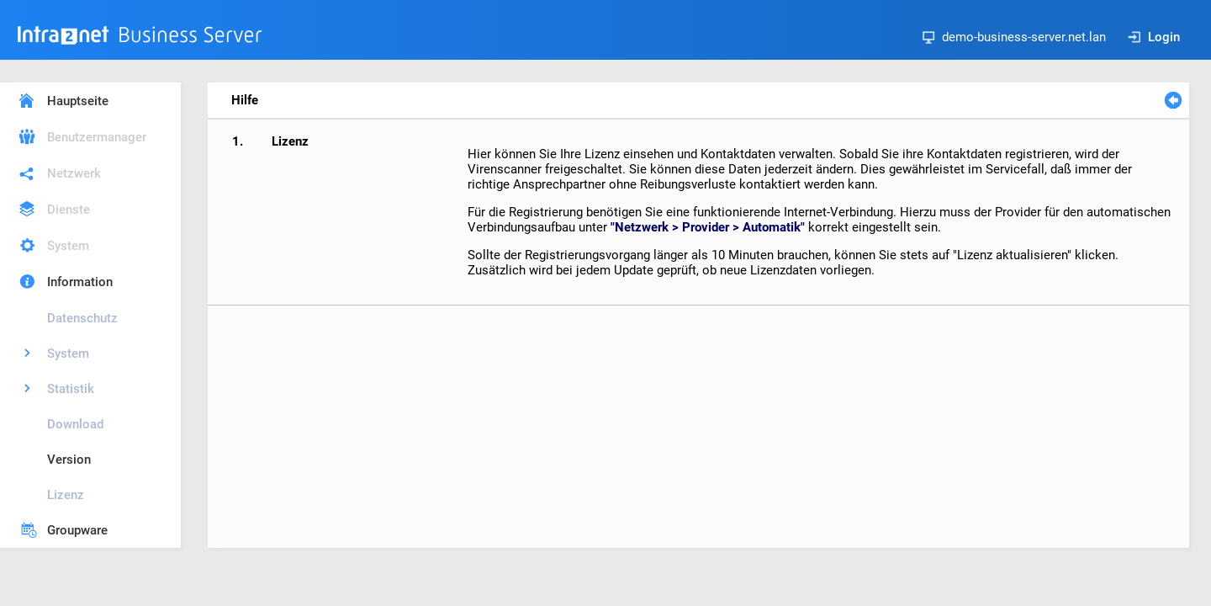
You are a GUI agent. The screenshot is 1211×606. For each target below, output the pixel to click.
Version (69, 459)
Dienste (68, 209)
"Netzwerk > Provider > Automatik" (708, 227)
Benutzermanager (96, 137)
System (68, 245)
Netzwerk (74, 173)
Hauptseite (77, 101)
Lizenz (65, 494)
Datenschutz (82, 318)
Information (80, 282)
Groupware (77, 530)
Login (1154, 37)
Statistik (70, 388)
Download (75, 424)
